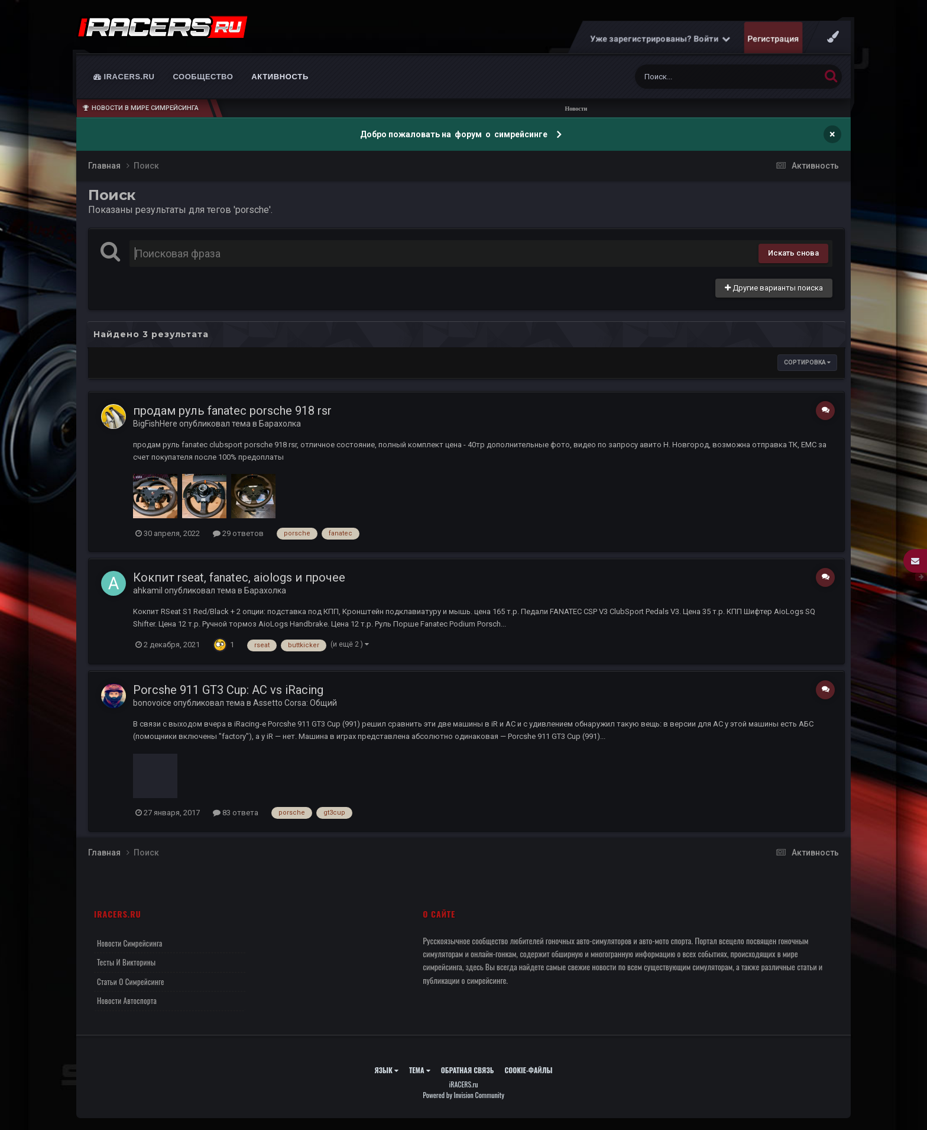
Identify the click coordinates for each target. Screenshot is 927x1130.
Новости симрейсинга (130, 943)
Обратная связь (467, 1070)
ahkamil (148, 590)
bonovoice (152, 703)
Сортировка (807, 362)
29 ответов (238, 533)
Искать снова (793, 252)
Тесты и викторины (126, 962)
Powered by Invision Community (463, 1095)
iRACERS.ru (124, 76)
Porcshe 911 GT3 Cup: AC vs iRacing (228, 690)
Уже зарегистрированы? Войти (661, 38)
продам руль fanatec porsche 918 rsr (232, 410)
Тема (419, 1070)
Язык (386, 1070)
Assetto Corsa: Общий (295, 703)
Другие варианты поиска (774, 287)
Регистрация (773, 38)
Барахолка (280, 423)
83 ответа (235, 812)
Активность (280, 76)
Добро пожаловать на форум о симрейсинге (454, 134)
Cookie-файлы (528, 1070)
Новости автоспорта (127, 1000)
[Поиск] (705, 76)
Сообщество (203, 76)
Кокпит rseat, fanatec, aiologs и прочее (239, 577)
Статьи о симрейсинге (130, 981)
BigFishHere (155, 423)
